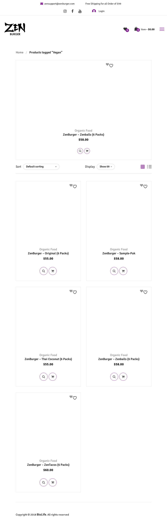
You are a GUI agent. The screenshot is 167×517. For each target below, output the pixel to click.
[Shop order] (41, 167)
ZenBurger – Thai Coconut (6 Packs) (48, 359)
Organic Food (83, 131)
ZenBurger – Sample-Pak (118, 253)
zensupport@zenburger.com (57, 3)
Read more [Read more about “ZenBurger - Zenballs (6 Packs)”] (87, 151)
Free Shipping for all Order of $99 (103, 3)
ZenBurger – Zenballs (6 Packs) (83, 134)
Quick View (80, 151)
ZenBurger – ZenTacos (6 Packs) (48, 465)
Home (20, 52)
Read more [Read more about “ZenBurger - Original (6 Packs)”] (53, 271)
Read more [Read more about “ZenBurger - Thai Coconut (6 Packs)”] (53, 377)
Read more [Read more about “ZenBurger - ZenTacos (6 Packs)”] (53, 482)
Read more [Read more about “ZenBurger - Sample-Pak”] (124, 271)
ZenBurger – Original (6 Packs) (48, 253)
